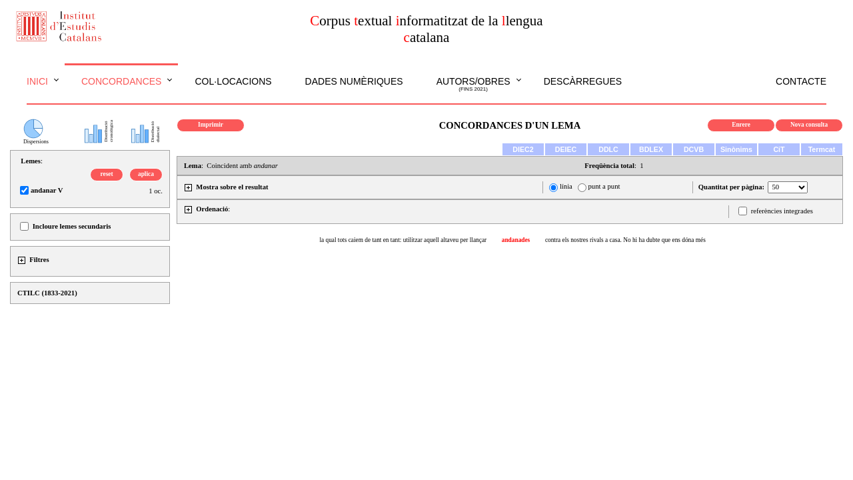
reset (107, 174)
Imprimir (210, 124)
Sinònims (736, 149)
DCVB (694, 149)
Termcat (822, 149)
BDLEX (651, 149)
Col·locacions (233, 81)
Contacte (801, 81)
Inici (37, 81)
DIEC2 (522, 149)
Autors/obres (473, 84)
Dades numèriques (354, 81)
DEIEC (566, 149)
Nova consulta (809, 124)
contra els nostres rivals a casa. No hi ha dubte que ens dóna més (625, 240)
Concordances (121, 81)
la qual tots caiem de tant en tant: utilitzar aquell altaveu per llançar (402, 240)
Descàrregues (583, 81)
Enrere (741, 124)
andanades (516, 240)
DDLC (608, 149)
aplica (146, 174)
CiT (778, 149)
